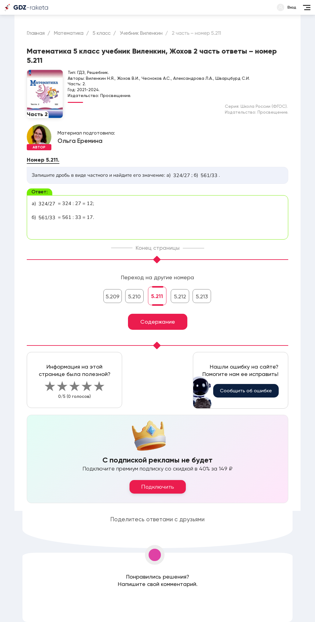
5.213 (202, 296)
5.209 (112, 296)
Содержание (157, 321)
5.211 (157, 296)
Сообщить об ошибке (246, 391)
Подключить (157, 487)
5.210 (134, 296)
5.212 (180, 296)
